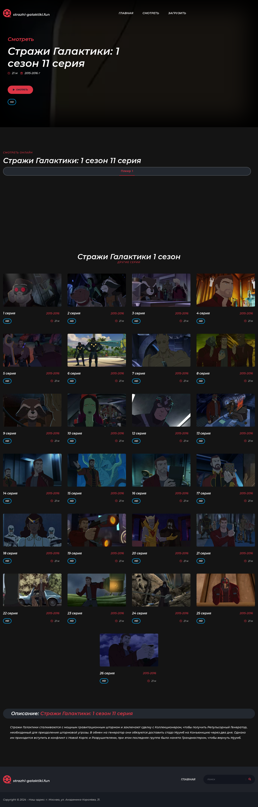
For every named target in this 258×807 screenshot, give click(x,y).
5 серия (9, 373)
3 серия (138, 313)
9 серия (9, 433)
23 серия (75, 613)
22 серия (10, 613)
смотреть (20, 89)
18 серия (10, 553)
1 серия (9, 313)
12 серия (139, 433)
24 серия (139, 613)
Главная (126, 13)
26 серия (107, 673)
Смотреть (151, 13)
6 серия (74, 373)
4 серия (203, 313)
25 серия (204, 613)
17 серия (204, 493)
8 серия (203, 373)
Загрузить (177, 13)
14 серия (10, 493)
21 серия (204, 553)
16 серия (139, 493)
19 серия (75, 553)
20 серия (139, 553)
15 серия (75, 493)
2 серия (74, 313)
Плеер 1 (127, 171)
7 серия (138, 373)
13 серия (204, 433)
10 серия (75, 433)
